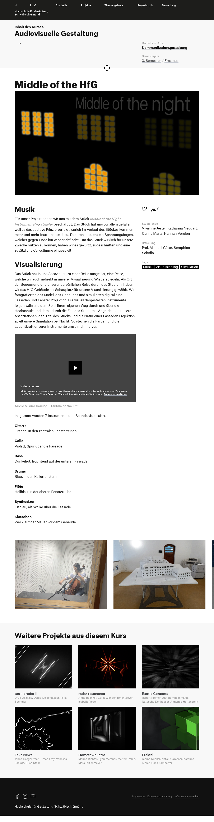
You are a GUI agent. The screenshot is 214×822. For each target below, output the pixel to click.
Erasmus (171, 61)
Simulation (189, 268)
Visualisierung (166, 268)
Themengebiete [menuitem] (113, 5)
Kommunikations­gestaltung (164, 48)
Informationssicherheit (187, 802)
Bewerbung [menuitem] (169, 5)
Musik (148, 268)
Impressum (138, 802)
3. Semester (151, 61)
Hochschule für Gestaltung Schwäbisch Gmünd (49, 812)
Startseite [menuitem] (61, 5)
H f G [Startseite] (31, 10)
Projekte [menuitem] (86, 5)
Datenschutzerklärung (115, 395)
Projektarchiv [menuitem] (145, 5)
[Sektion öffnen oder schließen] (107, 68)
